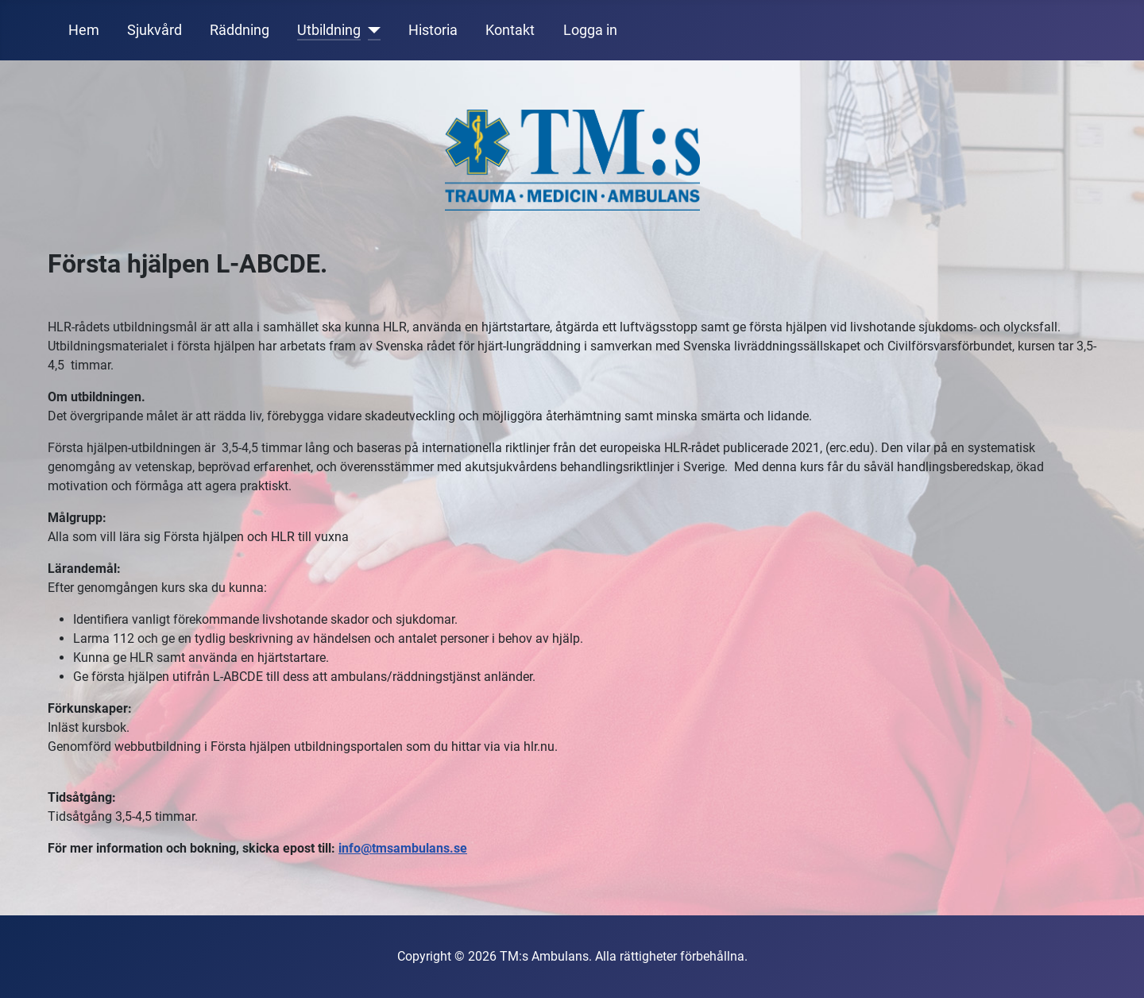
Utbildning (329, 30)
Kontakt (510, 30)
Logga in (590, 30)
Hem (83, 30)
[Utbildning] (371, 30)
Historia (433, 30)
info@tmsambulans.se (402, 848)
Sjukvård (154, 30)
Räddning (239, 30)
